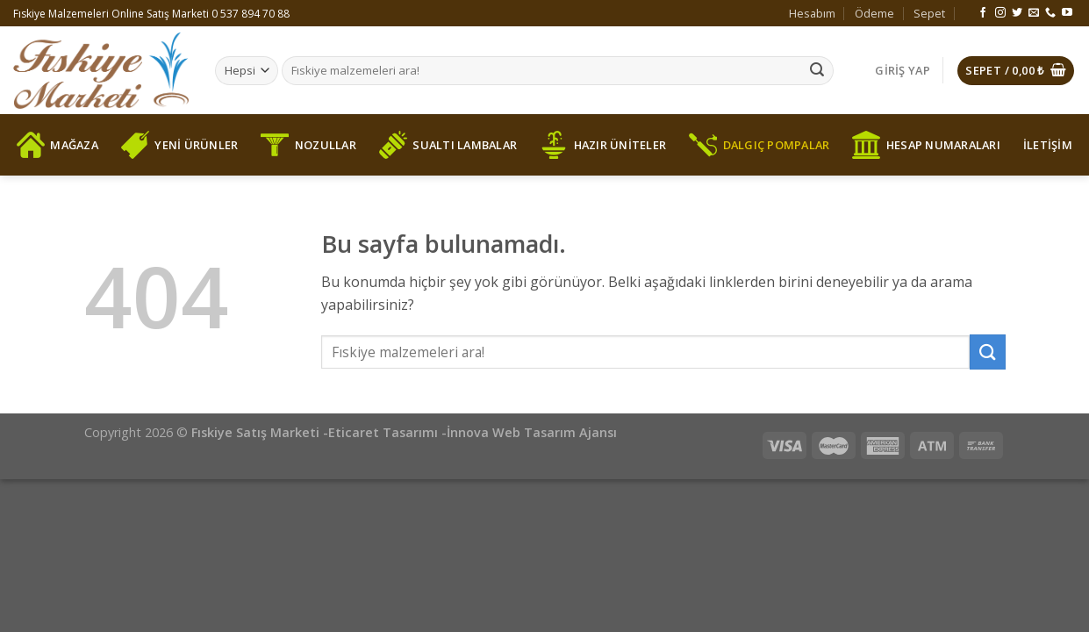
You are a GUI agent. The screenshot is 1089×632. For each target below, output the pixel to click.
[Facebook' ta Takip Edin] (983, 13)
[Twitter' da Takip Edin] (1017, 13)
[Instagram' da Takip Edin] (1000, 13)
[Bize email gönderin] (1033, 13)
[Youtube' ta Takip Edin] (1067, 13)
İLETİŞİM (1047, 145)
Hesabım (812, 13)
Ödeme (874, 13)
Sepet (929, 13)
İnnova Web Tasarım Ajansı (532, 432)
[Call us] (1050, 13)
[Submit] (817, 71)
